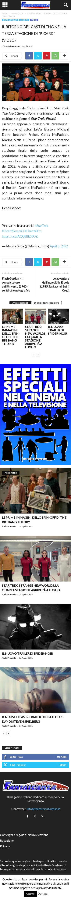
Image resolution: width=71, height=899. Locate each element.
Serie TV (24, 20)
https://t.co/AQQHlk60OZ (20, 236)
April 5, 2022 (59, 246)
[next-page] (38, 354)
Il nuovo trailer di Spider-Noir (57, 330)
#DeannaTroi (33, 231)
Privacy (5, 846)
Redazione (7, 840)
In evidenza (8, 323)
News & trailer (17, 13)
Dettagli (42, 893)
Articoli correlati (20, 303)
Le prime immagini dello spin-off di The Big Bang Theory (11, 335)
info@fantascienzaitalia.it (43, 809)
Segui (63, 764)
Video (34, 20)
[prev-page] (33, 354)
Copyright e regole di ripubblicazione (24, 834)
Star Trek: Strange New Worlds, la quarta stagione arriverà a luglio (35, 337)
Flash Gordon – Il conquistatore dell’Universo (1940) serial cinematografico (16, 284)
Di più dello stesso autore (46, 303)
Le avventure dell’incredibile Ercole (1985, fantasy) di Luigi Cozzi (54, 284)
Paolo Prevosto (11, 46)
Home (4, 13)
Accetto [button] (30, 893)
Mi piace (61, 756)
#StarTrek (41, 226)
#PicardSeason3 (13, 231)
